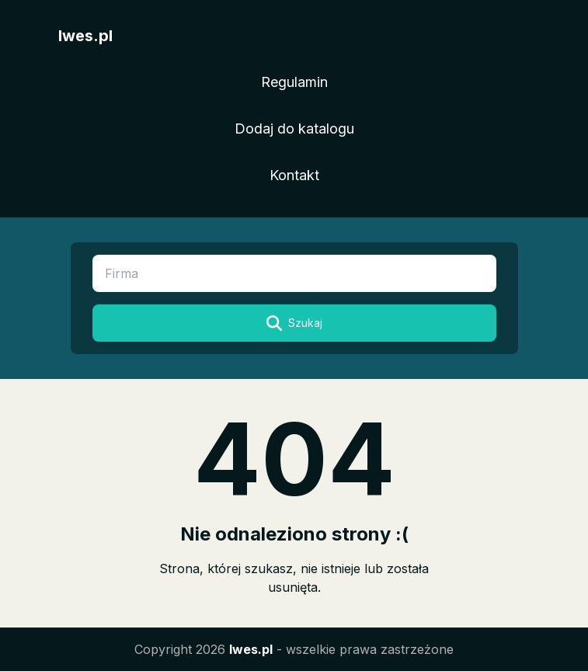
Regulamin (294, 82)
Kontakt (294, 175)
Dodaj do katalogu (294, 128)
